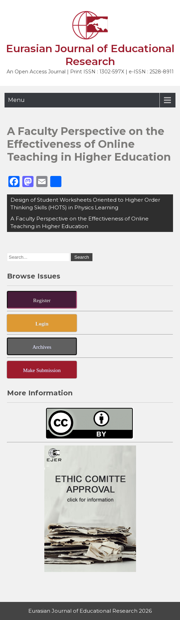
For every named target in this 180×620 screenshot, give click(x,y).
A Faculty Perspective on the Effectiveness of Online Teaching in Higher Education (79, 222)
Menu (16, 100)
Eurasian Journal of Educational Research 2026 (90, 610)
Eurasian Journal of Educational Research (90, 55)
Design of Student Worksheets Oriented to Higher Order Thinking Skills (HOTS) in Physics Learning (85, 203)
